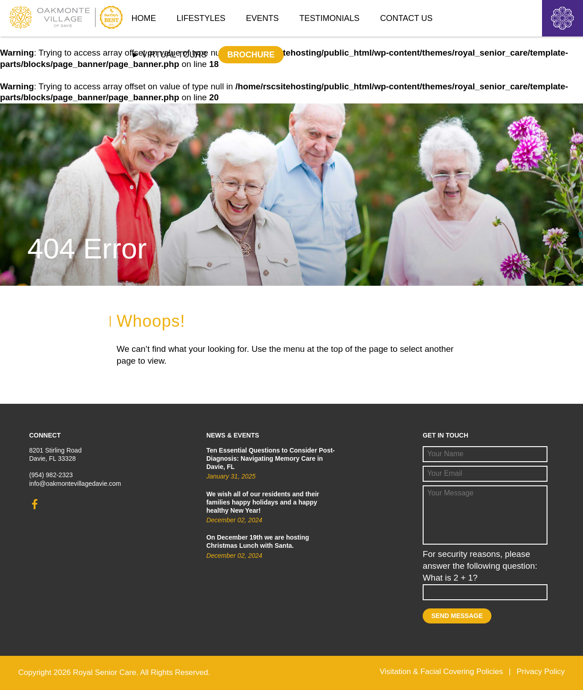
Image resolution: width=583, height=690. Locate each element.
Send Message (457, 615)
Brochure (251, 54)
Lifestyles (201, 18)
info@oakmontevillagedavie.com (75, 483)
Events (262, 18)
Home (144, 18)
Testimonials (329, 18)
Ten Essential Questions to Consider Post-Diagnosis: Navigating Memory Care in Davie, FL (270, 458)
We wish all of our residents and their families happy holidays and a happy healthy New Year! (262, 502)
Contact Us (406, 18)
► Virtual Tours (169, 54)
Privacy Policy (541, 671)
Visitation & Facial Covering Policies (441, 671)
